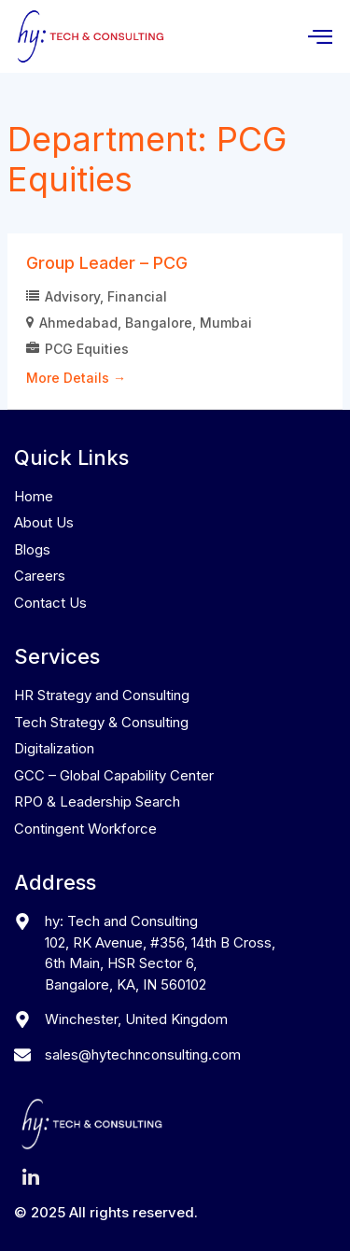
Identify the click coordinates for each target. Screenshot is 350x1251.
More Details (76, 378)
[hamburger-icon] (320, 37)
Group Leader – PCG (107, 263)
